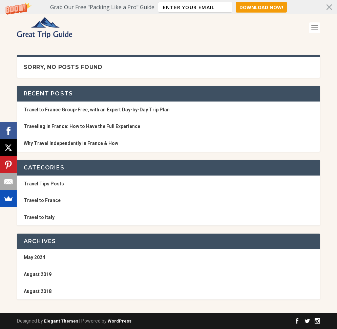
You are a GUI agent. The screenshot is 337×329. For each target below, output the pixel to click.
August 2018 (37, 291)
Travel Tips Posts (44, 183)
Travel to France (42, 200)
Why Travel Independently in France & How (71, 143)
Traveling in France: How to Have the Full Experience (82, 126)
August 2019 (37, 274)
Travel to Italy (39, 217)
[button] (168, 7)
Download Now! (261, 7)
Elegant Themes (61, 321)
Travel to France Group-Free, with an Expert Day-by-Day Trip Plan (97, 109)
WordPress (119, 321)
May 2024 (34, 257)
